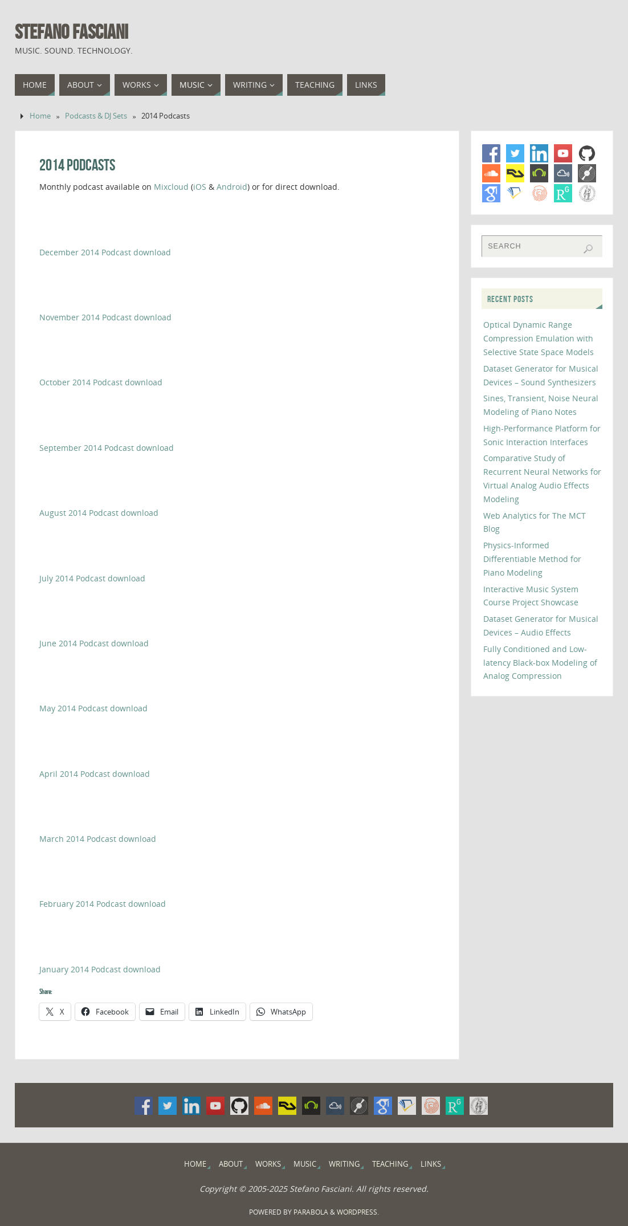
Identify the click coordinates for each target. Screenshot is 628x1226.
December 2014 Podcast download (105, 252)
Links (431, 1164)
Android (232, 186)
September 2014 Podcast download (106, 447)
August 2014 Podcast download (98, 512)
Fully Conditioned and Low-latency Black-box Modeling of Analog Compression (540, 662)
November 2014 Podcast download (105, 317)
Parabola (310, 1212)
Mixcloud (171, 186)
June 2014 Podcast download (94, 643)
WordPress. (358, 1212)
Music (304, 1164)
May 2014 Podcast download (93, 708)
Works (268, 1164)
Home (40, 116)
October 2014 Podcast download (100, 382)
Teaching (390, 1164)
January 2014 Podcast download (100, 969)
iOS (199, 186)
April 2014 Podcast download (94, 773)
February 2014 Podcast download (102, 903)
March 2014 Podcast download (97, 838)
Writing (344, 1164)
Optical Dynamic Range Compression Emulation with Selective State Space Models (538, 338)
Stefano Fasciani (71, 32)
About (231, 1164)
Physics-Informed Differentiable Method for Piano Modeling (532, 559)
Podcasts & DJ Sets (96, 116)
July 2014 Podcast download (92, 578)
